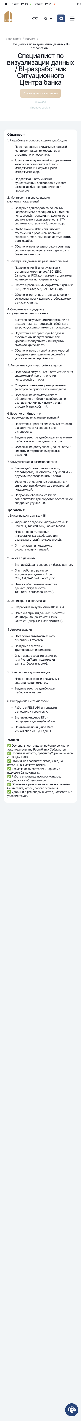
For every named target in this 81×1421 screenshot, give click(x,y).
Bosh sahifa (13, 39)
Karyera (30, 39)
